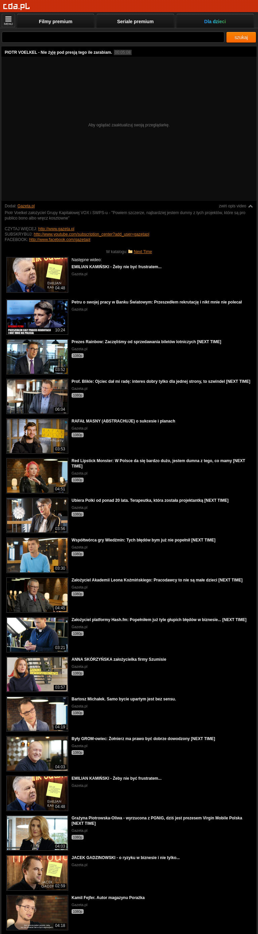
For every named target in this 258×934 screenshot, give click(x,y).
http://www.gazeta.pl (56, 229)
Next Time (143, 251)
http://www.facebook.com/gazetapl (59, 239)
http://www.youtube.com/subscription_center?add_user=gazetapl (91, 234)
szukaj (241, 37)
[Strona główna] (16, 6)
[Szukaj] (113, 37)
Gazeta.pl (26, 206)
